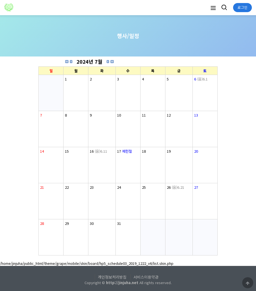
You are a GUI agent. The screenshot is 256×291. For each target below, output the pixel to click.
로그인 (242, 7)
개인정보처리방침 (112, 277)
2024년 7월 (89, 61)
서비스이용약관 (146, 277)
